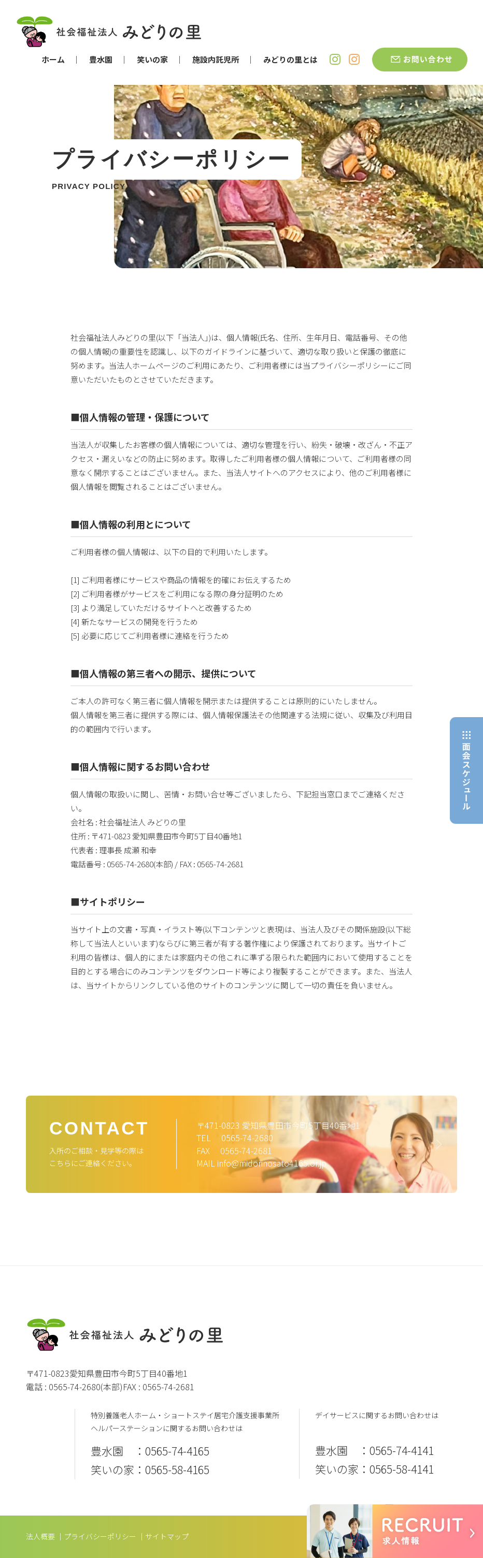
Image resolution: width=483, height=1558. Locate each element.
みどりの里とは (290, 59)
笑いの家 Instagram (354, 59)
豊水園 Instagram (335, 59)
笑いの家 (152, 59)
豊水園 (100, 59)
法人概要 (40, 1536)
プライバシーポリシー (100, 1536)
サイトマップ (167, 1536)
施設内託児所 (215, 59)
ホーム (53, 59)
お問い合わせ (419, 59)
